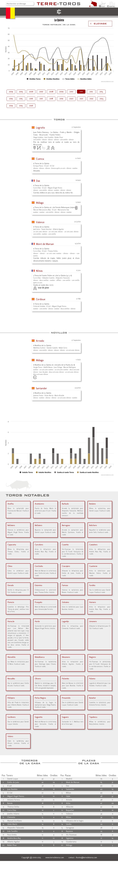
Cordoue (40, 299)
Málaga (39, 202)
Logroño (40, 127)
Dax (38, 180)
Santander (41, 388)
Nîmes (39, 270)
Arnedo (40, 340)
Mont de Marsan (45, 244)
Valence (40, 222)
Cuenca (40, 158)
